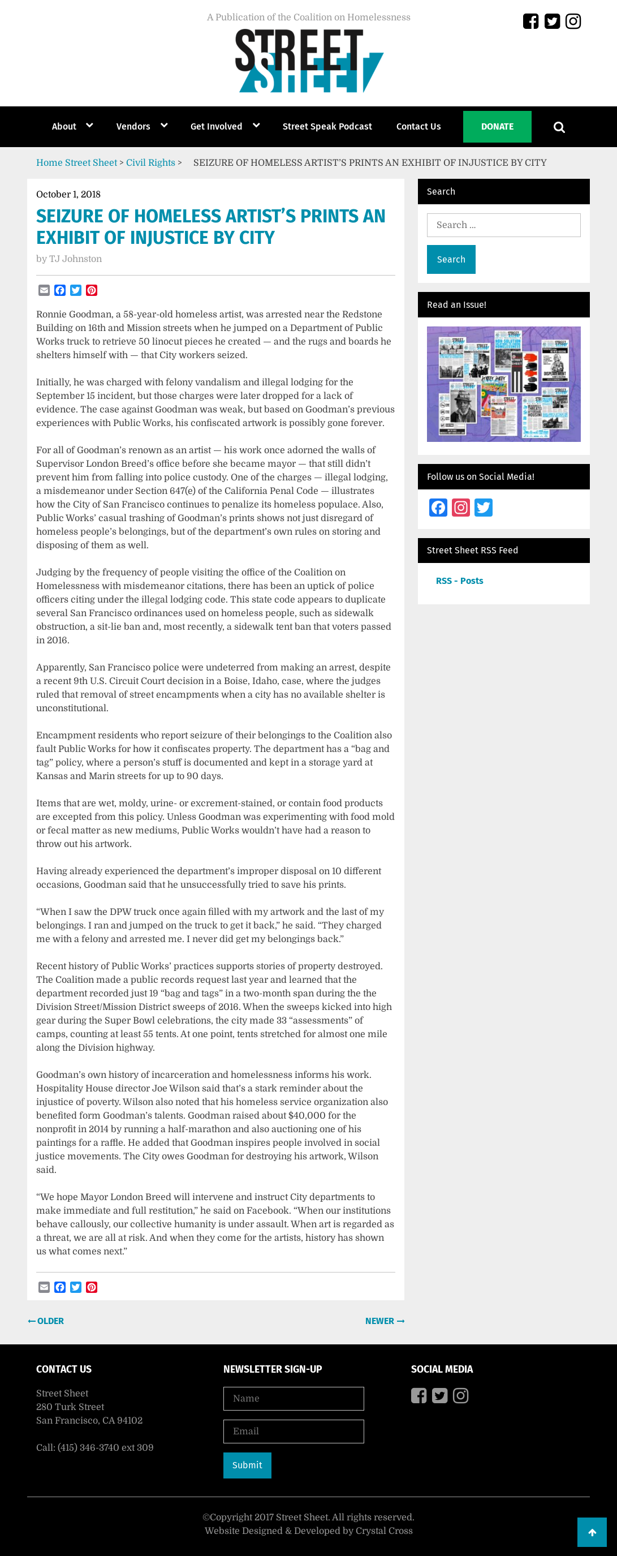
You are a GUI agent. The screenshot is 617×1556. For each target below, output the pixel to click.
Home (49, 163)
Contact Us (418, 126)
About (64, 126)
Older (49, 1321)
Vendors (133, 126)
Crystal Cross (384, 1531)
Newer (380, 1321)
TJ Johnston (75, 259)
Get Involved (217, 126)
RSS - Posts (460, 580)
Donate (497, 126)
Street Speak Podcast (327, 126)
